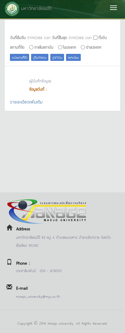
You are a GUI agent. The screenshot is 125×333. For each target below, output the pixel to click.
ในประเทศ (69, 47)
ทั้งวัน (102, 37)
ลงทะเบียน (73, 57)
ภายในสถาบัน (43, 47)
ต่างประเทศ (93, 47)
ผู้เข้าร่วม (57, 57)
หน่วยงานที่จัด (19, 57)
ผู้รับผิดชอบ (39, 57)
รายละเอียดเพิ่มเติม (26, 101)
